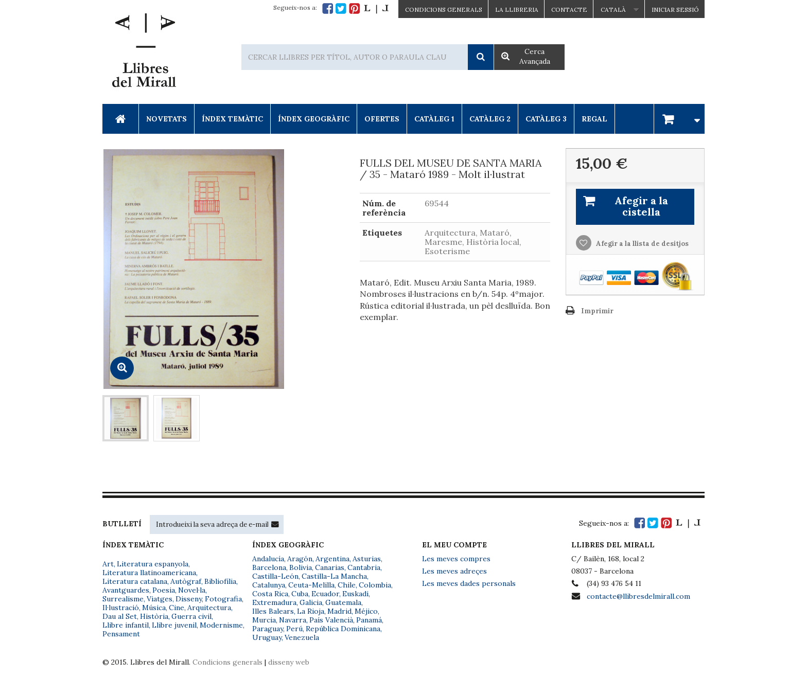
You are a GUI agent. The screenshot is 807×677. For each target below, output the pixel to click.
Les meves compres (456, 558)
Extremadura (274, 602)
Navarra (292, 620)
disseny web (288, 662)
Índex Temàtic (232, 118)
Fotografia (223, 598)
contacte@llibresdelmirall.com (638, 596)
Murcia (264, 620)
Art (108, 563)
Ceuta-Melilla (311, 585)
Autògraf (185, 581)
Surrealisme (123, 598)
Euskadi (355, 593)
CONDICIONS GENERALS (443, 9)
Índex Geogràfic (313, 118)
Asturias (367, 558)
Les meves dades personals (469, 583)
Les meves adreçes (454, 571)
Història (154, 616)
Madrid (339, 611)
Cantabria (363, 567)
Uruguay (267, 637)
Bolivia (300, 567)
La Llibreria (516, 9)
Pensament (121, 633)
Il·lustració (120, 607)
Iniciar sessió (675, 9)
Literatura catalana (134, 581)
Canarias (329, 567)
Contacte (569, 9)
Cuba (299, 593)
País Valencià (331, 620)
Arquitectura (209, 607)
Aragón (299, 558)
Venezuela (302, 637)
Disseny (189, 598)
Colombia (375, 585)
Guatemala (343, 602)
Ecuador (325, 593)
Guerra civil (191, 616)
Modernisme (221, 625)
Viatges (159, 598)
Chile (347, 585)
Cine (176, 607)
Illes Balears (273, 611)
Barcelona (269, 567)
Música (154, 607)
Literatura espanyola (152, 563)
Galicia (311, 602)
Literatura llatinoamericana (149, 572)
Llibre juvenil (174, 625)
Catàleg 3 (546, 118)
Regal (594, 118)
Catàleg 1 (434, 118)
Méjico (366, 611)
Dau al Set (119, 616)
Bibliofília (220, 581)
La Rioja (310, 611)
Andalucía (268, 558)
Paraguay (267, 628)
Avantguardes (125, 590)
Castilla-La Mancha (334, 576)
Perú (294, 628)
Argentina (332, 558)
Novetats (166, 118)
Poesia (163, 590)
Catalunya (268, 585)
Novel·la (191, 590)
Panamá (369, 620)
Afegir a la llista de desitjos (641, 243)
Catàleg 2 (490, 118)
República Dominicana (343, 628)
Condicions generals (227, 662)
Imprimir (597, 311)
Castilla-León (275, 576)
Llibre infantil (125, 625)
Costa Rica (270, 593)
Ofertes (381, 118)
